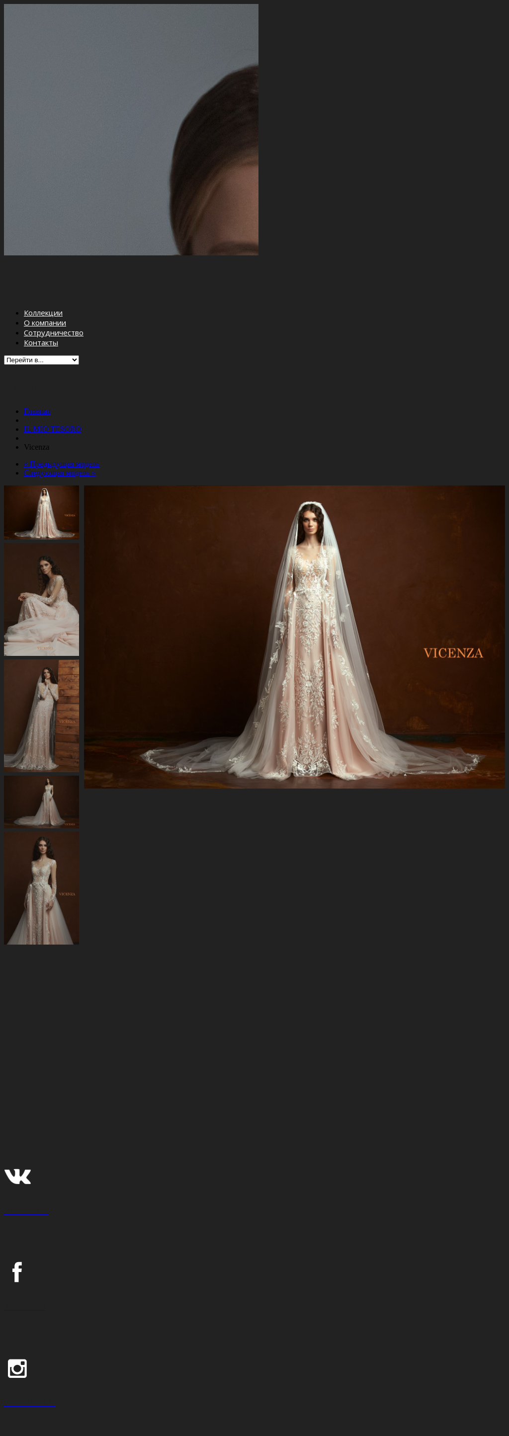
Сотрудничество (54, 295)
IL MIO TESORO (53, 391)
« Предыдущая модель (61, 426)
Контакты (41, 305)
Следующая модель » (60, 435)
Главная (37, 373)
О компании (45, 285)
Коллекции (43, 275)
